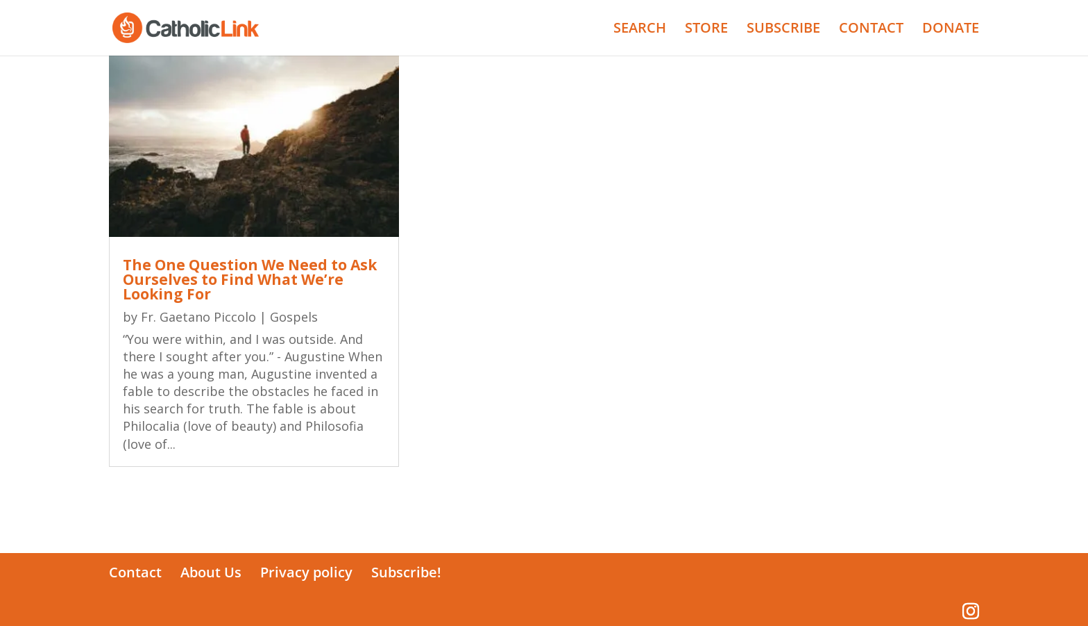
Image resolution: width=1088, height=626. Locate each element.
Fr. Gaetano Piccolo (198, 316)
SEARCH (639, 30)
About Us (210, 572)
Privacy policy (306, 572)
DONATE (950, 30)
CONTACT (871, 30)
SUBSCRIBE (783, 30)
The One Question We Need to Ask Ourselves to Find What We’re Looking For (250, 279)
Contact (135, 572)
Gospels (294, 316)
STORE (706, 30)
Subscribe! (406, 572)
